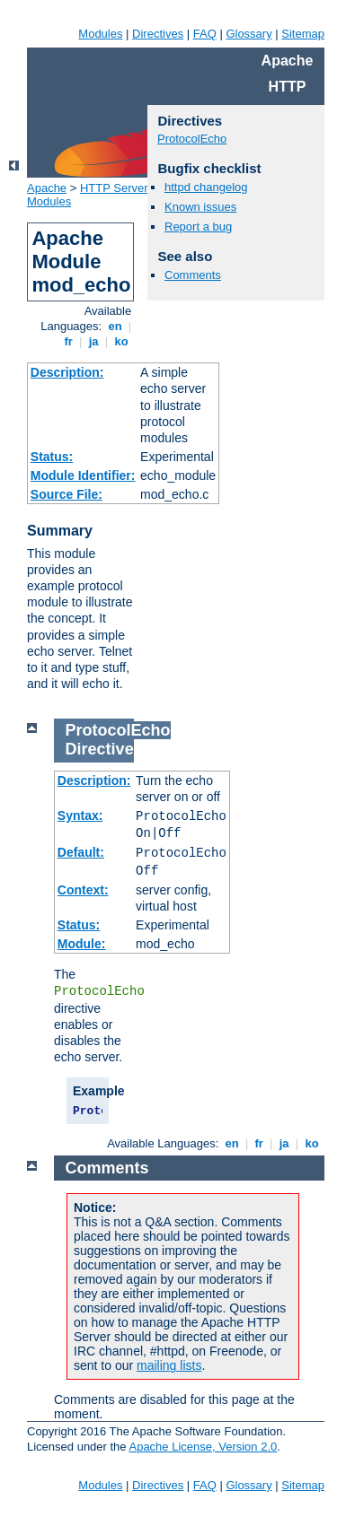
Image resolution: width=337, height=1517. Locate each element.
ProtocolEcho (191, 138)
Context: (83, 890)
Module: (82, 944)
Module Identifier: (83, 475)
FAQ (205, 33)
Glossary (248, 33)
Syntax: (80, 815)
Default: (81, 852)
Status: (52, 456)
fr (68, 341)
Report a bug (198, 226)
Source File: (66, 494)
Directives (157, 33)
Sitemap (302, 33)
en (115, 326)
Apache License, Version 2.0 (203, 1446)
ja (93, 341)
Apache (47, 188)
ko (121, 341)
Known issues (200, 207)
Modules (100, 33)
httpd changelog (206, 187)
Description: (67, 372)
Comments (192, 275)
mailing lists (169, 1365)
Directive (100, 749)
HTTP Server (114, 188)
